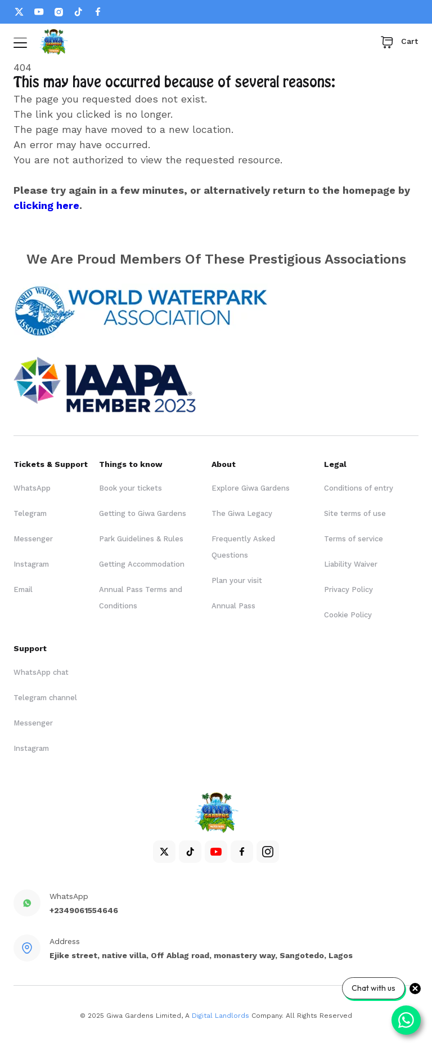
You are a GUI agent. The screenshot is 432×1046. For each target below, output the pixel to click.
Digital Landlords (220, 1016)
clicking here (46, 205)
